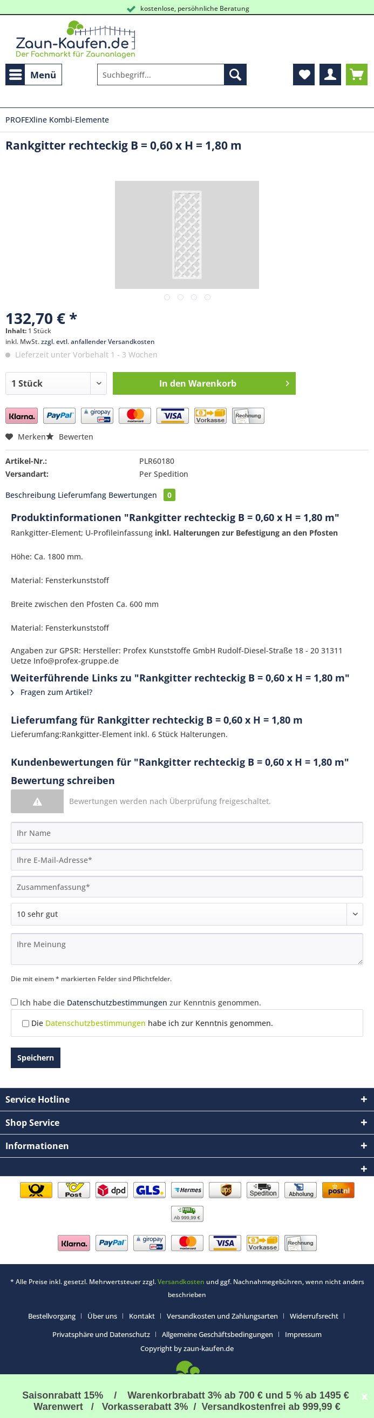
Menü (32, 73)
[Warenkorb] (357, 74)
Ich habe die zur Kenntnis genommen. (140, 1002)
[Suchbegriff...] (172, 74)
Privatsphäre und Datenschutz (101, 1334)
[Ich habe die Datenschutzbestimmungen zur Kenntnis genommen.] (14, 1001)
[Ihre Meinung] (187, 949)
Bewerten (69, 436)
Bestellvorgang (52, 1316)
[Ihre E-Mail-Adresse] (187, 859)
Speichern (35, 1057)
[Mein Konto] (330, 74)
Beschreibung (30, 495)
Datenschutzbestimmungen (117, 1002)
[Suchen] (235, 74)
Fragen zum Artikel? (51, 692)
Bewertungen (141, 495)
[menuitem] (33, 74)
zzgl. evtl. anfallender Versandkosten (98, 341)
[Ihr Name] (187, 832)
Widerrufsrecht (314, 1316)
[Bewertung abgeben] (187, 914)
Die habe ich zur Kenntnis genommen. (152, 1023)
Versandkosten (181, 1281)
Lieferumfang (82, 495)
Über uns (102, 1316)
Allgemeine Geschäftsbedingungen (217, 1334)
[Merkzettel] (304, 74)
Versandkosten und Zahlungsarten (222, 1316)
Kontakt (142, 1316)
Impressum (303, 1334)
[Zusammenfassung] (187, 886)
